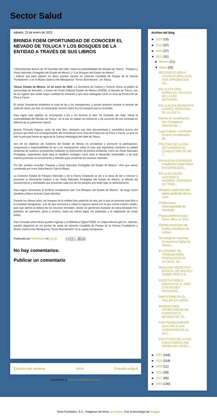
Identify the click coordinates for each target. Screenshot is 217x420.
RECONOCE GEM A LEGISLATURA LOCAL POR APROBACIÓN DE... (175, 78)
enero (163, 67)
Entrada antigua (126, 368)
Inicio (79, 368)
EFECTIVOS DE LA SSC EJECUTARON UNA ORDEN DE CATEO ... (175, 342)
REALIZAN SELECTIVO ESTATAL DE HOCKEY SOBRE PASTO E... (176, 271)
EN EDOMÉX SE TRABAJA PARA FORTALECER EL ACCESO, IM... (172, 256)
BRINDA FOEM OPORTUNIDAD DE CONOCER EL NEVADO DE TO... (174, 311)
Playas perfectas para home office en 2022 (174, 217)
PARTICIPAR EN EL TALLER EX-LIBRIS (173, 298)
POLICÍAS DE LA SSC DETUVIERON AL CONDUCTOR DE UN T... (175, 149)
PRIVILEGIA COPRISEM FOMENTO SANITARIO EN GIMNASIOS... (176, 164)
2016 (159, 383)
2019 (159, 366)
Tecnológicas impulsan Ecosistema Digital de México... (175, 241)
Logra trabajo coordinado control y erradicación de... (175, 134)
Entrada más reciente (29, 368)
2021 (159, 355)
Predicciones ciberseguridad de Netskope (172, 206)
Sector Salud (36, 15)
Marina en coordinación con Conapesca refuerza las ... (174, 122)
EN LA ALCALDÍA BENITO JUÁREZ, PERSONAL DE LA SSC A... (176, 109)
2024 (159, 45)
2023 (159, 51)
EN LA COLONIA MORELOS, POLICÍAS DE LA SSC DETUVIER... (175, 94)
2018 (159, 372)
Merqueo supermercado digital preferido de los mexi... (175, 193)
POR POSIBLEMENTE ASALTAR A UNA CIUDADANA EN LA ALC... (174, 328)
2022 (159, 56)
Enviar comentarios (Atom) (84, 379)
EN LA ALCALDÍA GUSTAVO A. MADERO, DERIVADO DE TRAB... (175, 179)
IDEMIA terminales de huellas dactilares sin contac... (174, 228)
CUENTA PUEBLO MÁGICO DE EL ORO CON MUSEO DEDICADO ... (175, 286)
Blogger (155, 411)
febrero (164, 61)
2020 (159, 360)
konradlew (116, 411)
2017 (159, 378)
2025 (159, 39)
